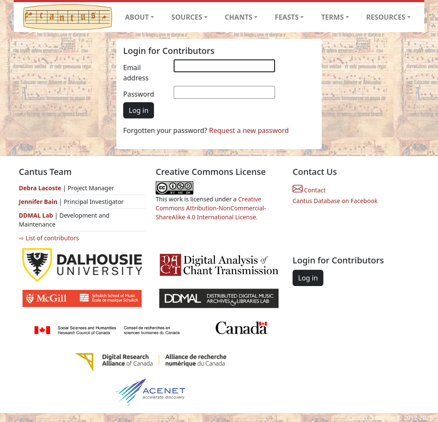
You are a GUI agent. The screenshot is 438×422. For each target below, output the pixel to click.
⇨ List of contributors (49, 238)
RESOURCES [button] (385, 17)
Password (138, 94)
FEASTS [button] (287, 17)
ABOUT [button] (137, 17)
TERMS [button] (332, 17)
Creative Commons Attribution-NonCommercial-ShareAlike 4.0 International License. (211, 208)
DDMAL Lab (36, 215)
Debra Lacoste (40, 188)
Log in (138, 110)
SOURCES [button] (187, 17)
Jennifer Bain (39, 202)
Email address (135, 73)
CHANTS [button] (238, 17)
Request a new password (249, 130)
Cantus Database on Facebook (335, 201)
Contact (309, 190)
